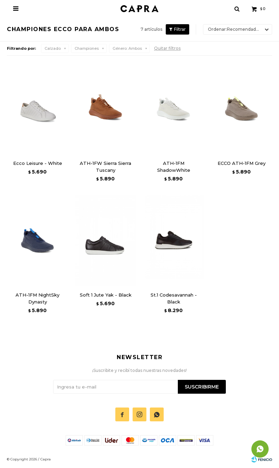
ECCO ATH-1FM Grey (242, 163)
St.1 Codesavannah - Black (174, 298)
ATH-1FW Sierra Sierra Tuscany (105, 166)
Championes (87, 48)
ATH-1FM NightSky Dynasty (37, 298)
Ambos (127, 48)
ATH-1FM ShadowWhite (173, 166)
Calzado (53, 48)
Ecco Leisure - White (37, 163)
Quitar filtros (167, 48)
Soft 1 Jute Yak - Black (106, 295)
